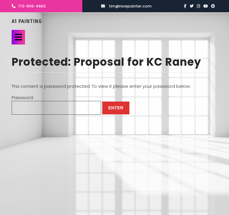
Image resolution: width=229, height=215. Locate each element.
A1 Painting (27, 21)
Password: (56, 104)
